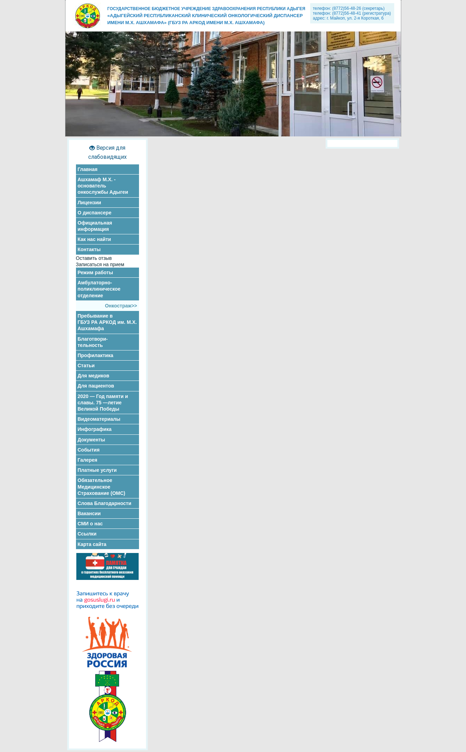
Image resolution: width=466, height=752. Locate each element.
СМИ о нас (90, 523)
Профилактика (95, 355)
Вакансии (89, 513)
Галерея (88, 460)
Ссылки (87, 534)
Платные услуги (97, 470)
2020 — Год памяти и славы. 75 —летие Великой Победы (103, 402)
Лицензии (89, 202)
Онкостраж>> (121, 305)
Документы (91, 439)
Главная (88, 169)
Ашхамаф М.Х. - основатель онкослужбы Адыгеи (103, 186)
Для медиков (94, 375)
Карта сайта (92, 544)
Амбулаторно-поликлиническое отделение (99, 289)
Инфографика (95, 429)
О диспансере (95, 212)
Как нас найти (94, 239)
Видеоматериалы (99, 419)
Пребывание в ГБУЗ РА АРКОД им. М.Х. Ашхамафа (107, 322)
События (89, 450)
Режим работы (95, 272)
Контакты (89, 249)
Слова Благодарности (105, 503)
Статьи (86, 365)
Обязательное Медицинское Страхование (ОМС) (101, 486)
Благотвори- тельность (93, 342)
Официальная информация (95, 226)
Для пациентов (96, 386)
